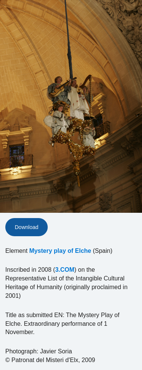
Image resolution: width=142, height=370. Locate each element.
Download (26, 227)
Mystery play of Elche (60, 251)
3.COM (65, 269)
